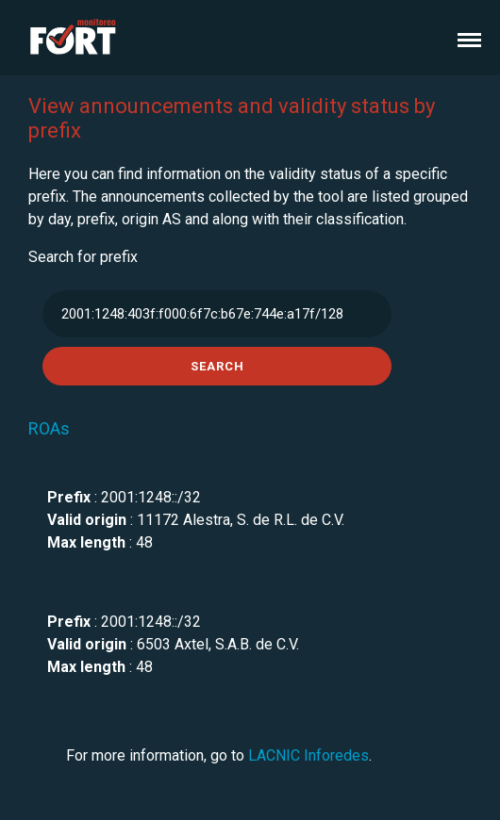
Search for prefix (83, 257)
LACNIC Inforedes (308, 755)
